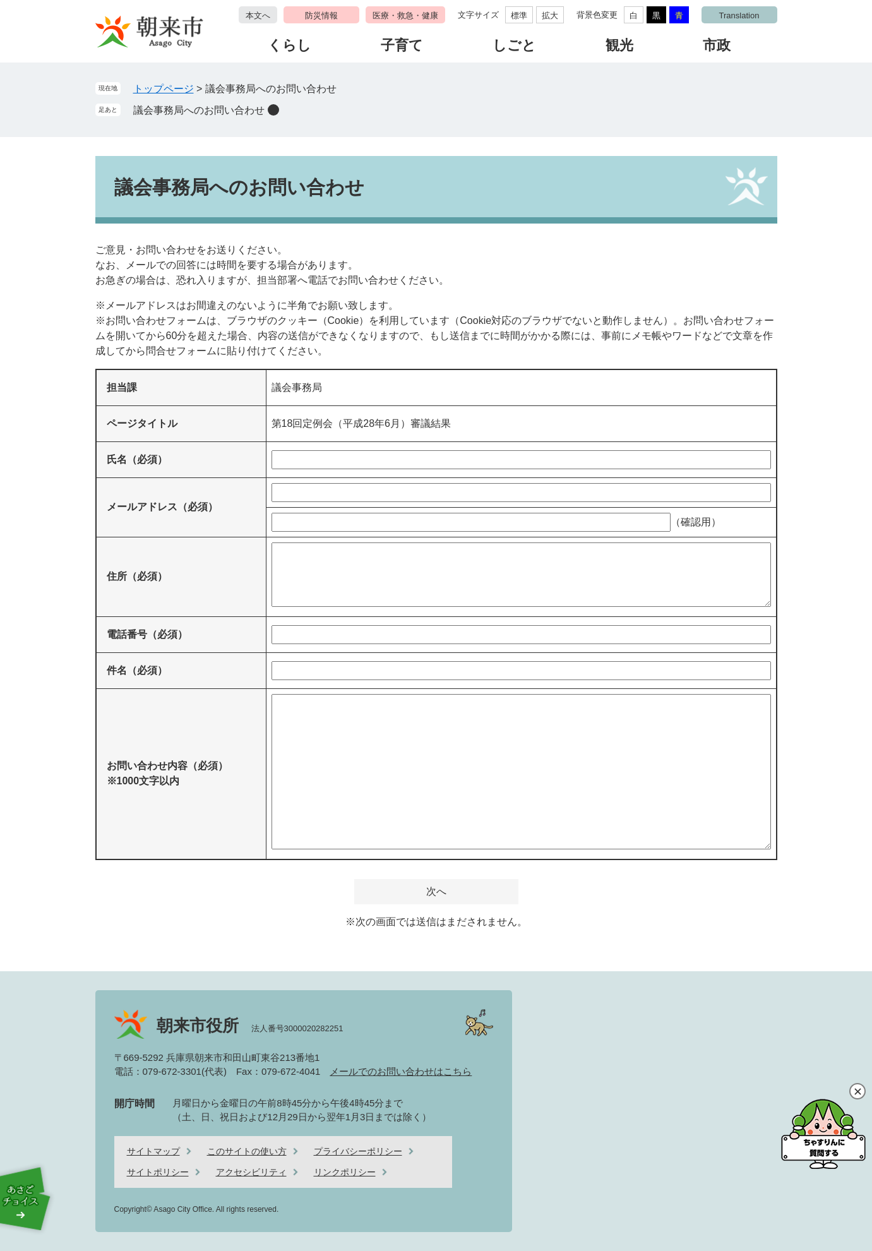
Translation (739, 15)
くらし (289, 45)
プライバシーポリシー (358, 1151)
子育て (402, 45)
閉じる (857, 1091)
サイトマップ (153, 1151)
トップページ (163, 88)
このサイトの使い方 (247, 1151)
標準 (519, 15)
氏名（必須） (137, 459)
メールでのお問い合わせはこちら (401, 1071)
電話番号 (147, 634)
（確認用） (696, 522)
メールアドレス (162, 506)
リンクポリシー (345, 1172)
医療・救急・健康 (405, 15)
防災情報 (321, 15)
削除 (273, 110)
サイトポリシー (158, 1172)
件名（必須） (137, 670)
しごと (514, 45)
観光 (619, 45)
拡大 (550, 15)
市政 (717, 45)
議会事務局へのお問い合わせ (199, 110)
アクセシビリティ (251, 1172)
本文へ (258, 15)
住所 (137, 576)
